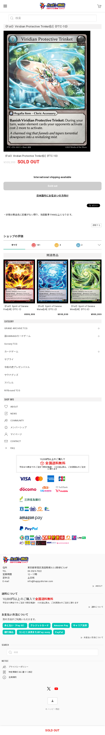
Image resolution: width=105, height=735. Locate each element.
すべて (14, 245)
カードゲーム (11, 351)
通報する (96, 225)
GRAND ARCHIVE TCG (15, 328)
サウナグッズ (11, 375)
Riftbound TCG (12, 390)
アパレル (9, 382)
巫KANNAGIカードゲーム (17, 336)
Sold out (52, 186)
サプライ (9, 359)
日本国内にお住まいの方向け (52, 195)
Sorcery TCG (10, 344)
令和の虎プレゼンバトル (17, 367)
